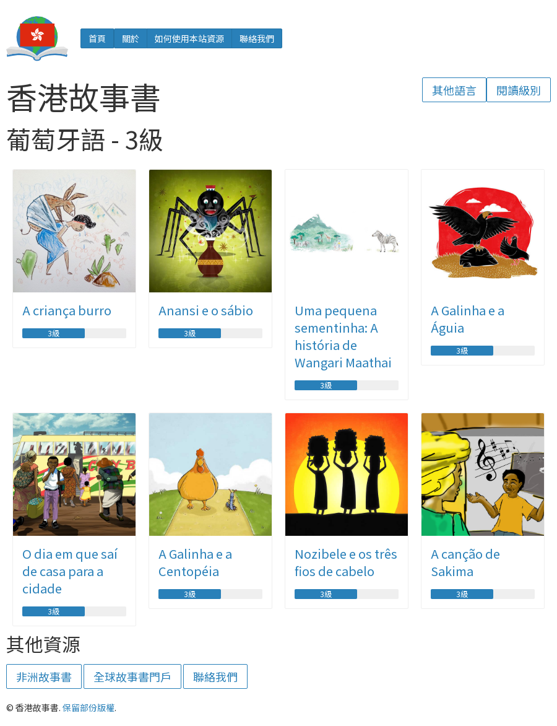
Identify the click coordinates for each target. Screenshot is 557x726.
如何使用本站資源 (189, 38)
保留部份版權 (88, 707)
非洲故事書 (44, 676)
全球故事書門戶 (132, 676)
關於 (130, 38)
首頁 (97, 38)
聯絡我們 (257, 38)
